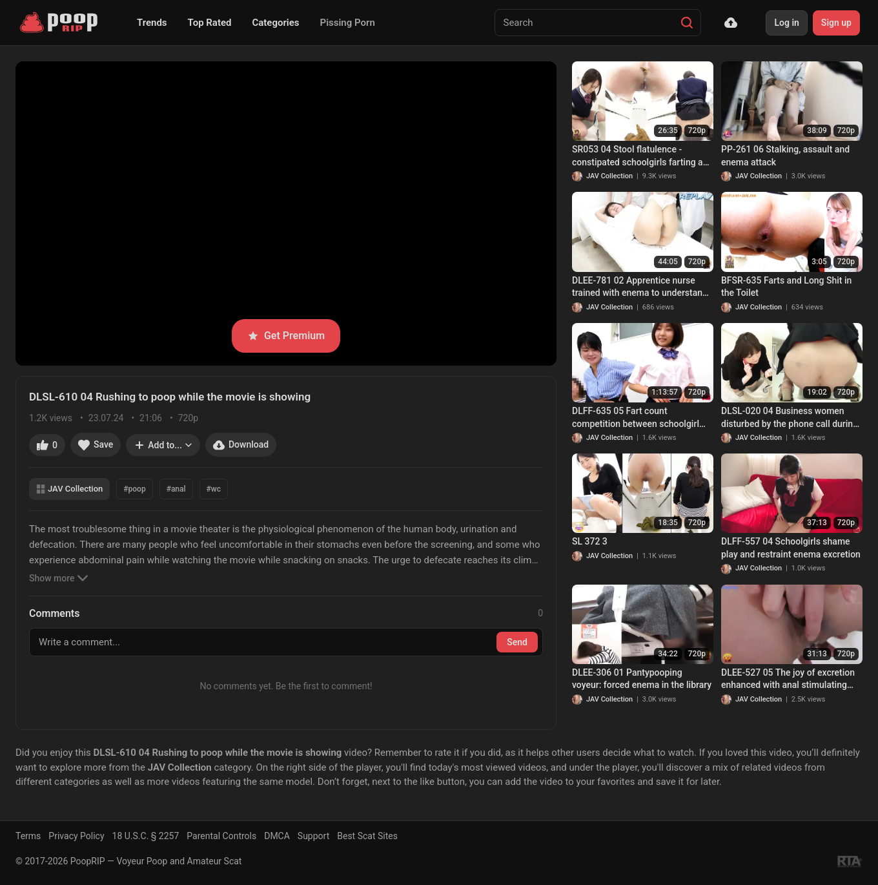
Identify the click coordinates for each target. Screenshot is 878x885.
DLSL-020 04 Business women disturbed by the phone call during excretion (789, 418)
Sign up (836, 22)
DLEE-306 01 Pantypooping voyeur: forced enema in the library (641, 679)
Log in (786, 22)
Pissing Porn (347, 22)
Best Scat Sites (367, 836)
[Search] (687, 23)
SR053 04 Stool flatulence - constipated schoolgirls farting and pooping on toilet (642, 156)
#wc (214, 489)
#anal (176, 489)
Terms (28, 836)
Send (517, 642)
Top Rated (210, 22)
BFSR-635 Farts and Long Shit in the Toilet (786, 286)
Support (313, 836)
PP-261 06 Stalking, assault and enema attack (785, 155)
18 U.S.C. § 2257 (145, 836)
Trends (152, 22)
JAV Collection (69, 489)
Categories (275, 22)
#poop (134, 489)
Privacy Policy (76, 836)
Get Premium (286, 335)
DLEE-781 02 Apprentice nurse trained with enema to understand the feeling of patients (640, 287)
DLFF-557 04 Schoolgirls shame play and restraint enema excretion (791, 547)
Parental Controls (221, 836)
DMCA (277, 836)
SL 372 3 (589, 541)
